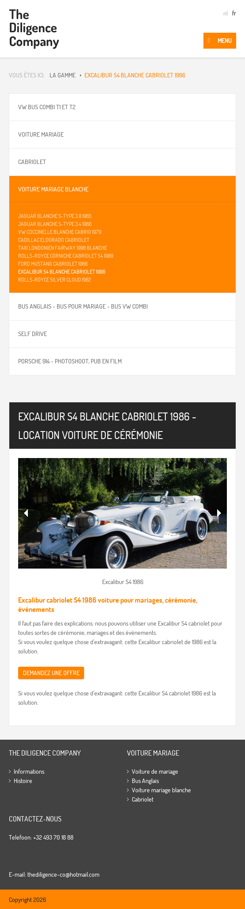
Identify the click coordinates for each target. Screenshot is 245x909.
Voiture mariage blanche (53, 189)
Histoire (23, 781)
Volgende (219, 513)
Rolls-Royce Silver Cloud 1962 (54, 279)
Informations (29, 771)
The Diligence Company (34, 28)
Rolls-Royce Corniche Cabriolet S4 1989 (65, 255)
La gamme (63, 75)
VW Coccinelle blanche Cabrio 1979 (59, 232)
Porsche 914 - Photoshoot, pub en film (70, 361)
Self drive (32, 334)
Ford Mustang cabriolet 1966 (53, 263)
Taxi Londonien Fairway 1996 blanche (62, 247)
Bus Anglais (145, 781)
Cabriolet (32, 162)
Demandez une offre (51, 673)
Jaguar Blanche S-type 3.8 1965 (55, 216)
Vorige (25, 513)
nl (225, 13)
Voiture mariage (41, 134)
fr (234, 13)
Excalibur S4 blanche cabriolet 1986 (134, 75)
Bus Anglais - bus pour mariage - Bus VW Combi (83, 306)
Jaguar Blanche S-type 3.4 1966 (55, 224)
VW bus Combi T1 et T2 (47, 107)
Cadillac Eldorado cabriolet (53, 240)
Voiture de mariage (155, 771)
